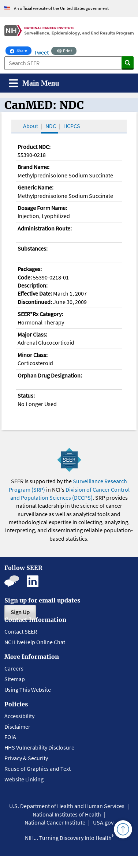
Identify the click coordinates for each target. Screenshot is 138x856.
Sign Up (20, 612)
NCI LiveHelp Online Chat (34, 642)
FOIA (10, 736)
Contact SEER (20, 631)
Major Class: (32, 334)
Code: (25, 277)
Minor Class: (33, 354)
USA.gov (103, 822)
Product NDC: (34, 146)
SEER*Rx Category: (40, 314)
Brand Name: (33, 166)
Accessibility (19, 716)
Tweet (41, 52)
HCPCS (71, 125)
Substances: (33, 248)
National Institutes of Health (67, 814)
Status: (26, 395)
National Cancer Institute (55, 822)
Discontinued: (35, 301)
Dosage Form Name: (42, 207)
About (30, 125)
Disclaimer (17, 726)
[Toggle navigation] (34, 83)
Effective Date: (35, 293)
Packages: (30, 269)
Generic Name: (35, 187)
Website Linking (24, 779)
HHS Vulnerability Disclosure (39, 747)
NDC (50, 125)
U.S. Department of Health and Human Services (66, 806)
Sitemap (14, 679)
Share (20, 49)
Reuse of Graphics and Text (37, 768)
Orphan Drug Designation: (50, 375)
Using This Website (27, 689)
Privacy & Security (26, 758)
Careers (13, 668)
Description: (33, 285)
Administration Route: (45, 228)
